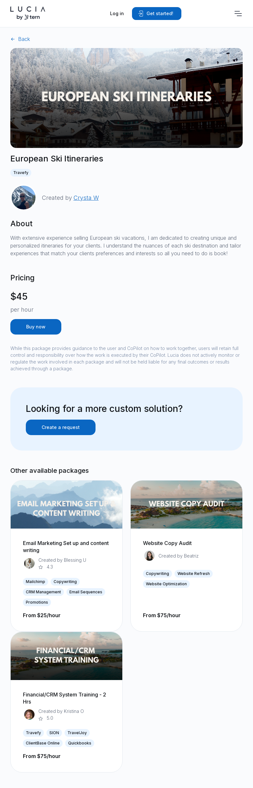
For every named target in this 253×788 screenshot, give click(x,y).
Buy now (36, 326)
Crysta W (86, 197)
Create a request (61, 427)
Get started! (155, 13)
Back (20, 39)
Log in (117, 13)
